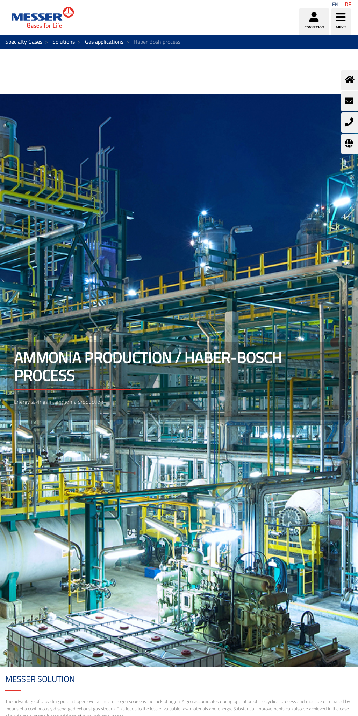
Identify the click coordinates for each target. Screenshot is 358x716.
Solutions (63, 41)
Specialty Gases (23, 41)
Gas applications (104, 41)
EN (335, 4)
